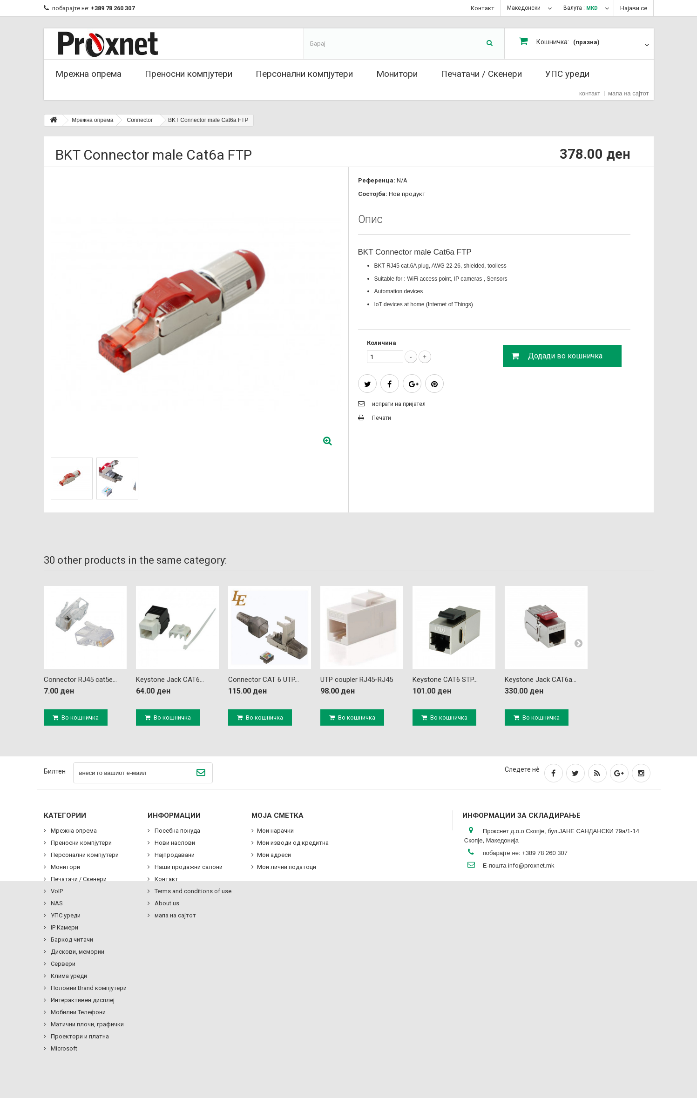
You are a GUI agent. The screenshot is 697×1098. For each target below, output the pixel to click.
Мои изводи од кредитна (293, 842)
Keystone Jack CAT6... (170, 679)
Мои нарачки (275, 830)
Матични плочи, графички (86, 1024)
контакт (589, 93)
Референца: (376, 180)
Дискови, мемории (76, 951)
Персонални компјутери (304, 73)
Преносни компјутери (188, 73)
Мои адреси (274, 854)
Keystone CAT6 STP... (445, 679)
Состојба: (372, 193)
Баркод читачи (71, 939)
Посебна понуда (176, 830)
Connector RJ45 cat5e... (80, 679)
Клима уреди (68, 975)
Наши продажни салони (188, 866)
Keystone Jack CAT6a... (540, 679)
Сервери (62, 963)
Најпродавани (174, 854)
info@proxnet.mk (531, 865)
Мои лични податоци (286, 866)
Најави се (633, 8)
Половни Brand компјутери (88, 987)
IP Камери (63, 927)
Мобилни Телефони (77, 1012)
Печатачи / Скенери (481, 73)
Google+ (414, 384)
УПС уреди (567, 73)
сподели (389, 384)
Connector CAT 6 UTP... (263, 679)
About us (166, 903)
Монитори (397, 73)
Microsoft (63, 1048)
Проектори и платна (79, 1036)
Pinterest (434, 384)
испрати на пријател (399, 404)
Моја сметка (277, 815)
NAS (56, 903)
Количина (381, 342)
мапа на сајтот (628, 93)
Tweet (367, 384)
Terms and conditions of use (192, 891)
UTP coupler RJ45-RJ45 (356, 679)
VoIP (56, 891)
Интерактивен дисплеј (82, 1000)
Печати (381, 418)
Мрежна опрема (88, 73)
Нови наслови (174, 842)
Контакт (482, 8)
